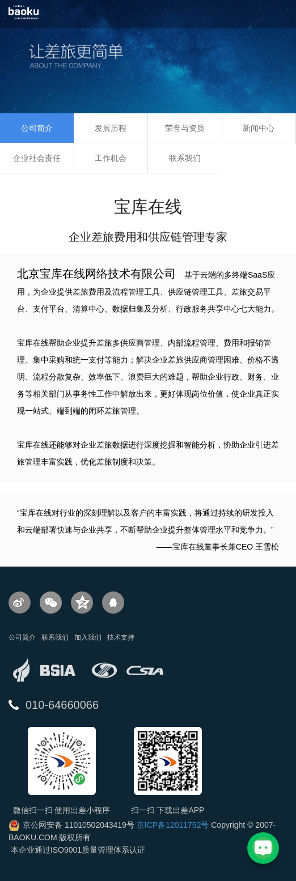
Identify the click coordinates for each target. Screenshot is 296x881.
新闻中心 (258, 128)
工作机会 (110, 158)
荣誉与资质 (185, 128)
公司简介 (37, 128)
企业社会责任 (37, 158)
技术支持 (120, 637)
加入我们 (88, 637)
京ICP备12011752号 (173, 824)
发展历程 (110, 128)
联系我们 (185, 158)
